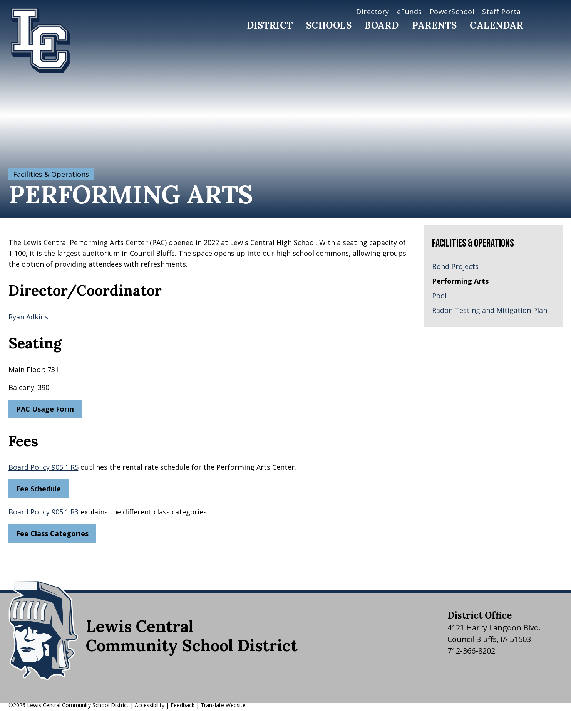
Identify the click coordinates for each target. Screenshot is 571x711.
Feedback (182, 705)
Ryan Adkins (28, 316)
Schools (329, 25)
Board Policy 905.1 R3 (43, 511)
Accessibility (149, 705)
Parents (434, 25)
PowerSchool (452, 11)
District (270, 25)
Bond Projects (455, 266)
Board (382, 25)
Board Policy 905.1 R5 (43, 467)
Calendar (496, 25)
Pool (439, 295)
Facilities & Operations (51, 174)
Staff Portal (502, 11)
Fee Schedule (38, 488)
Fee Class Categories (52, 533)
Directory (372, 11)
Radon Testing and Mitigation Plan (489, 310)
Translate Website (223, 705)
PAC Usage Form (45, 408)
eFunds (409, 11)
